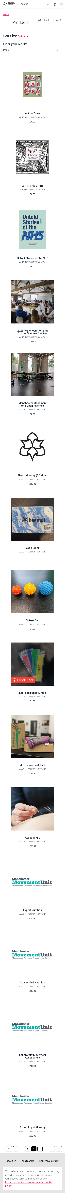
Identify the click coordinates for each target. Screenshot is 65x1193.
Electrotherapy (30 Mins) (33, 475)
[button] (31, 50)
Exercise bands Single (32, 692)
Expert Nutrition (32, 910)
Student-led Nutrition (32, 982)
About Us (11, 1161)
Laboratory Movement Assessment (32, 1056)
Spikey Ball (32, 620)
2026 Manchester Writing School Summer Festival (32, 332)
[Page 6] (33, 1148)
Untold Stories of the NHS (32, 258)
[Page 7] (40, 1148)
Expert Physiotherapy (32, 1127)
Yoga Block (32, 548)
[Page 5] (27, 1148)
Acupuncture (32, 837)
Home (6, 14)
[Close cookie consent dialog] (58, 1171)
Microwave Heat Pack (32, 765)
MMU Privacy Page (49, 1161)
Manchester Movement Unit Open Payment (32, 404)
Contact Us (28, 1161)
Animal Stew (32, 113)
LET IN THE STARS (32, 185)
